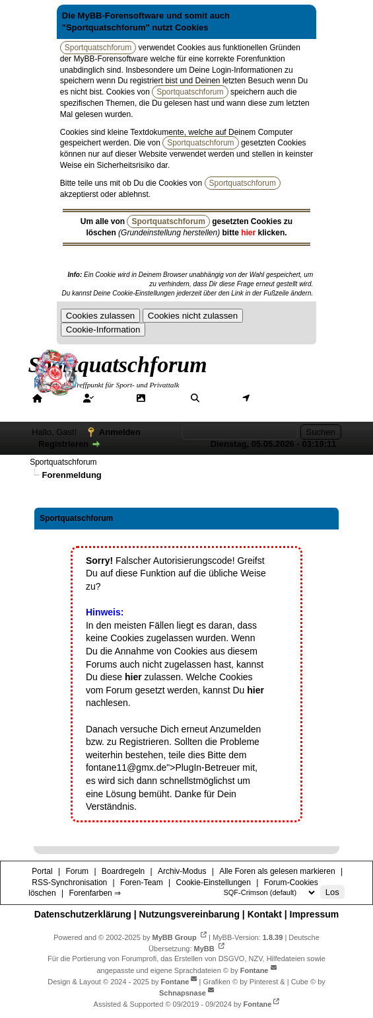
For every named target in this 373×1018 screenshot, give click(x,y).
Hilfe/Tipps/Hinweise (80, 410)
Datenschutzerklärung (82, 914)
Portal (59, 398)
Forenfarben (173, 410)
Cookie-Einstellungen (213, 882)
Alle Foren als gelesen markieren (277, 871)
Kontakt (265, 914)
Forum (111, 398)
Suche (217, 398)
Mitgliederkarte (284, 398)
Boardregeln (123, 871)
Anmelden (120, 432)
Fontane (254, 970)
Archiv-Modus (182, 871)
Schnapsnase (182, 993)
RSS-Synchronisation (69, 882)
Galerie (165, 398)
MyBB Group (175, 937)
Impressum (314, 914)
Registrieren (63, 444)
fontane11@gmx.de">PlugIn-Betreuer (163, 767)
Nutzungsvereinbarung (189, 914)
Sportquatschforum (63, 462)
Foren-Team (141, 882)
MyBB (204, 949)
